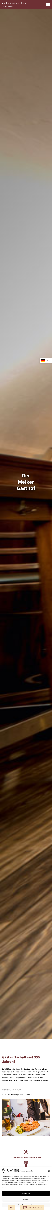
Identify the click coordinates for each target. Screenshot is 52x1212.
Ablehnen (26, 1199)
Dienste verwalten (7, 1188)
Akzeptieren (26, 1193)
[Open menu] (48, 4)
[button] (49, 1171)
